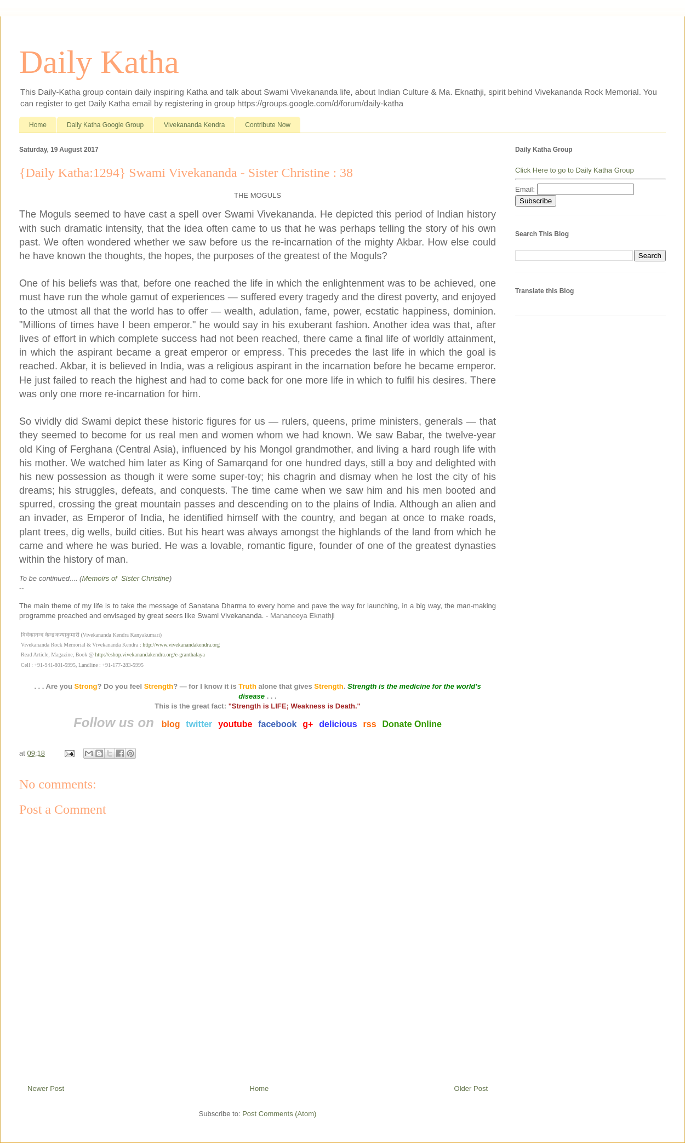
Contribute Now (267, 125)
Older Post (471, 1088)
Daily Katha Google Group (105, 125)
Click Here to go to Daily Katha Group (574, 170)
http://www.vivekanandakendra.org (181, 645)
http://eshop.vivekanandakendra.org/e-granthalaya (150, 654)
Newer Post (45, 1088)
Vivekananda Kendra (194, 125)
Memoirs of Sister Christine (125, 578)
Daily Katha (99, 62)
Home (38, 125)
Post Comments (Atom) (279, 1114)
